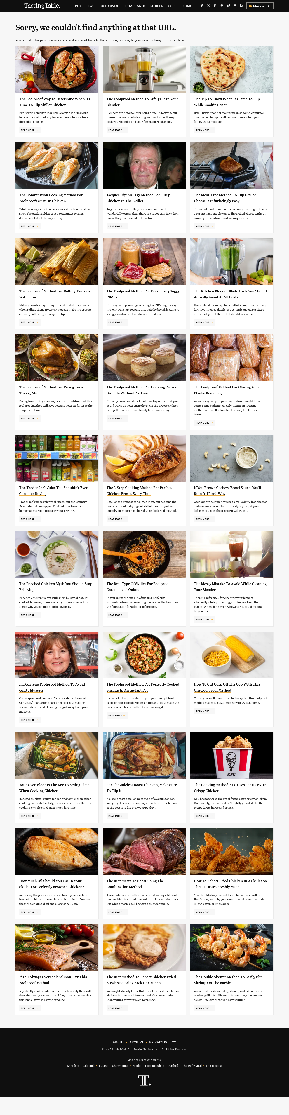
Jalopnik (89, 1083)
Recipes (74, 6)
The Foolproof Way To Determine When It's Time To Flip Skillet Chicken (51, 104)
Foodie (136, 1083)
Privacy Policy (162, 1060)
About (118, 1060)
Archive (136, 1060)
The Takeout (214, 1083)
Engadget (73, 1083)
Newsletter (259, 5)
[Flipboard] (215, 6)
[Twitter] (208, 6)
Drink (186, 6)
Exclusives (108, 6)
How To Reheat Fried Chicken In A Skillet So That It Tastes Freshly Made (227, 892)
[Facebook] (202, 6)
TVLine (103, 1083)
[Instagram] (235, 6)
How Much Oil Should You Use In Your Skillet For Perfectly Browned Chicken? (53, 892)
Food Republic (154, 1083)
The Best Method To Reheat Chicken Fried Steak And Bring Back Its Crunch (142, 994)
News (90, 6)
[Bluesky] (228, 6)
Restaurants (134, 6)
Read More (27, 136)
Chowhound (120, 1083)
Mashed (173, 1083)
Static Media (120, 1067)
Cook (172, 6)
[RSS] (241, 6)
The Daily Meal (192, 1083)
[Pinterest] (222, 6)
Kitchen (156, 6)
